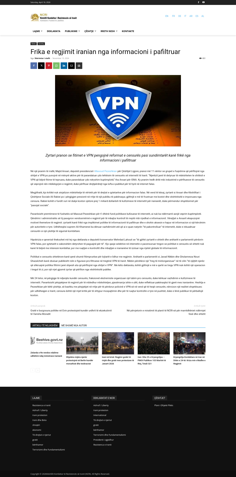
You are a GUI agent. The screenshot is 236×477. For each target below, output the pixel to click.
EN (166, 16)
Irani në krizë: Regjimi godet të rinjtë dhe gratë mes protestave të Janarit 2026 (118, 360)
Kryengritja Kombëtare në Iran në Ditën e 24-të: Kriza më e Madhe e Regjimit (189, 360)
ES (197, 16)
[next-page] (38, 370)
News (33, 44)
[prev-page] (32, 370)
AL (202, 16)
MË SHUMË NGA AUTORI (74, 325)
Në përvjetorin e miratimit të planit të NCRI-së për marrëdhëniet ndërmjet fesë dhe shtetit (166, 312)
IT (185, 16)
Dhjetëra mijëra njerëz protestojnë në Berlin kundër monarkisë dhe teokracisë (79, 360)
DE (179, 16)
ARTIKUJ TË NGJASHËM (45, 325)
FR (173, 16)
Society (41, 44)
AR (190, 16)
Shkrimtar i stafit (42, 58)
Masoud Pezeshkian (106, 171)
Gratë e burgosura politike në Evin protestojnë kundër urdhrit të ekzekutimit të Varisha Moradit (71, 312)
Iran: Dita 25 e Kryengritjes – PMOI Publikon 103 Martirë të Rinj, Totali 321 (152, 360)
